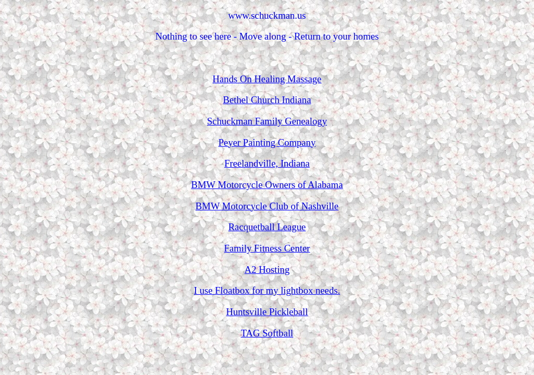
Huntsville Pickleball (267, 311)
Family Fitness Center (267, 248)
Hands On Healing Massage (267, 78)
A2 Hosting (267, 269)
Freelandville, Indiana (267, 163)
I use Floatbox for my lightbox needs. (267, 290)
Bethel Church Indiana (267, 99)
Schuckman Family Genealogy (267, 121)
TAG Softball (267, 333)
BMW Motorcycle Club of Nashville (267, 206)
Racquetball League (267, 226)
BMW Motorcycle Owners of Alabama (267, 184)
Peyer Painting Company (267, 142)
